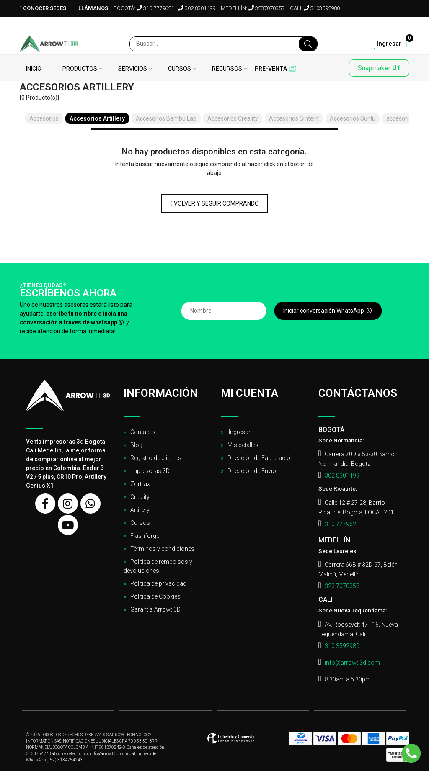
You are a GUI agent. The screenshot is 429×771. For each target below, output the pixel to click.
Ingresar (239, 432)
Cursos (179, 69)
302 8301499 (196, 8)
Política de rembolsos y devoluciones (158, 566)
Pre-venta (271, 69)
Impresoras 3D (150, 471)
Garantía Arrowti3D (155, 609)
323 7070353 (342, 586)
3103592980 (322, 8)
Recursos (227, 69)
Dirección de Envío (251, 471)
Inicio (33, 69)
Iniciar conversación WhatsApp (328, 310)
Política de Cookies (155, 596)
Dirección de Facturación (260, 458)
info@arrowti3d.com (352, 662)
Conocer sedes (43, 8)
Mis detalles (242, 445)
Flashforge (144, 535)
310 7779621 (155, 8)
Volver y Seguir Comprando (214, 203)
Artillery (140, 509)
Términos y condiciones (162, 548)
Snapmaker (379, 68)
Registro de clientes (155, 458)
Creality (140, 496)
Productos (79, 69)
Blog (136, 445)
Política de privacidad (158, 583)
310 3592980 (342, 645)
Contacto (142, 432)
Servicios (132, 69)
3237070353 (266, 8)
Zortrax (140, 484)
